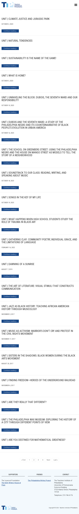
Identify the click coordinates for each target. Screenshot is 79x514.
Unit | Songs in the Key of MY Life (21, 197)
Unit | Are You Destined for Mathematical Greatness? (33, 439)
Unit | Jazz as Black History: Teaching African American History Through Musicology (35, 308)
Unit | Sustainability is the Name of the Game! (29, 58)
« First (23, 460)
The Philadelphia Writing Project (39, 481)
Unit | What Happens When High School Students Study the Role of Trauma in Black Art (37, 221)
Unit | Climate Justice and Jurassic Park (26, 18)
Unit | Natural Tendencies (17, 40)
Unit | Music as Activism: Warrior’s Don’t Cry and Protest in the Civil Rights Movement (37, 332)
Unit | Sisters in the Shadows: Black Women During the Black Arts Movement (38, 357)
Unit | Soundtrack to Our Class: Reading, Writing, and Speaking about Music (34, 174)
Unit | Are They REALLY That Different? (24, 402)
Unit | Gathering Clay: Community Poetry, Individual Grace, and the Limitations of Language (39, 241)
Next (48, 460)
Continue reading (10, 31)
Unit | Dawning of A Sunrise (18, 264)
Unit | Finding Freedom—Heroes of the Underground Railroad (38, 380)
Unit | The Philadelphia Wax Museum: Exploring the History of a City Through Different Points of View (39, 421)
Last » (56, 460)
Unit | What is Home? (14, 75)
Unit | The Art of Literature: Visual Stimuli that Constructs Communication (38, 287)
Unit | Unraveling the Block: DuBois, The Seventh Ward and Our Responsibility (39, 99)
